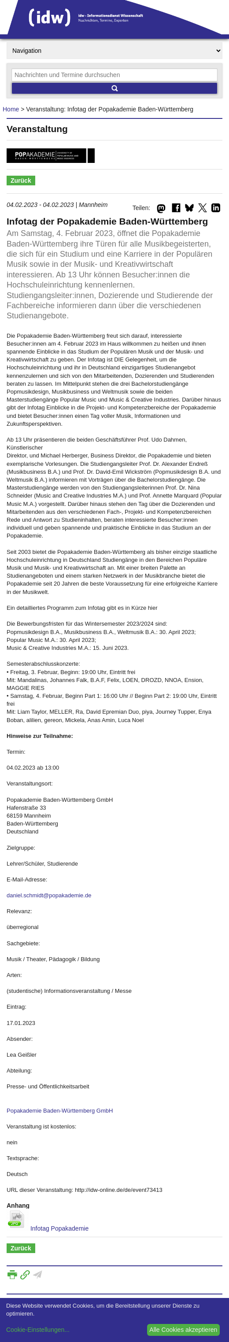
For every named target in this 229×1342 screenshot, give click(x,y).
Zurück (21, 180)
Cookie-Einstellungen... (38, 1330)
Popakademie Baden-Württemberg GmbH (60, 1110)
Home (11, 109)
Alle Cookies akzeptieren (183, 1329)
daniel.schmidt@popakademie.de (49, 895)
